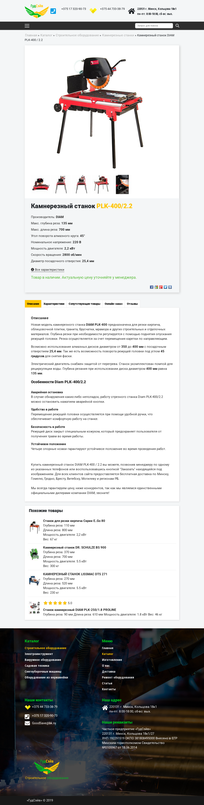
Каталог (107, 654)
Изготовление (112, 659)
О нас (106, 665)
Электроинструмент (39, 654)
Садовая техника (37, 665)
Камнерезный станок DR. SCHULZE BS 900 (74, 547)
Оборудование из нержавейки (46, 677)
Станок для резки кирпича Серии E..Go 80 (74, 521)
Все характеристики (47, 270)
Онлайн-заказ (114, 303)
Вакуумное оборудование (43, 659)
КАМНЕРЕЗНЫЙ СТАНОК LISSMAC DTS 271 (75, 574)
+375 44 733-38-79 (112, 8)
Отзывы (132, 303)
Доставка (108, 671)
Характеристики (54, 303)
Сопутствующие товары (84, 303)
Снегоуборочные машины (43, 671)
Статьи (107, 683)
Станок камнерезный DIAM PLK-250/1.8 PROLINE (79, 610)
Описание (33, 303)
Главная (107, 648)
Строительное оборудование (45, 648)
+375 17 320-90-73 (73, 8)
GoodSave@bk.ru (44, 723)
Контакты (109, 689)
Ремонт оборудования (118, 677)
